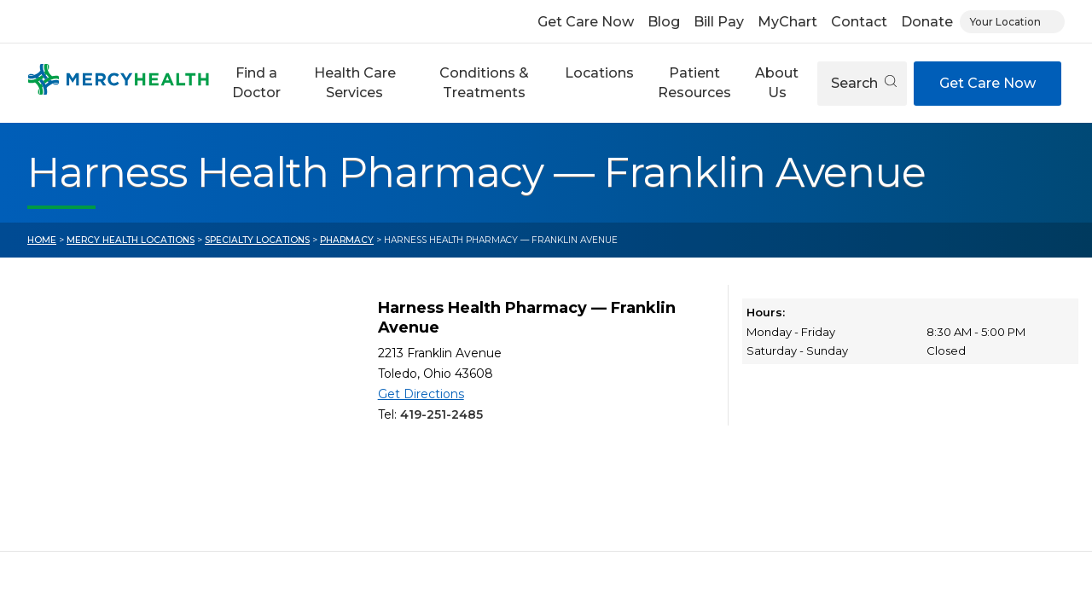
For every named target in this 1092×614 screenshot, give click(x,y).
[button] (257, 83)
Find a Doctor (256, 82)
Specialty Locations (257, 240)
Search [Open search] (864, 83)
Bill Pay (719, 22)
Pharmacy (347, 240)
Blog (664, 22)
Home (41, 240)
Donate (927, 22)
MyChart (787, 22)
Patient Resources (694, 82)
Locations (599, 73)
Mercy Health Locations (131, 240)
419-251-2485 (441, 414)
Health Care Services (355, 82)
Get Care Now (585, 22)
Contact (859, 22)
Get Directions (421, 394)
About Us (777, 82)
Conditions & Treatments (484, 82)
